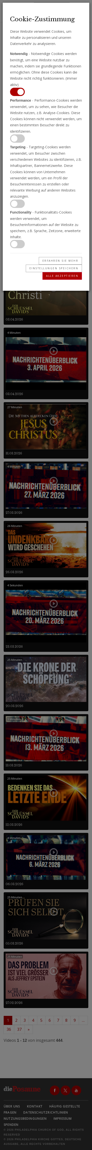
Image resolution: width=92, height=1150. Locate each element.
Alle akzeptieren (62, 276)
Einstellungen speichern (54, 268)
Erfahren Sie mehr (60, 260)
